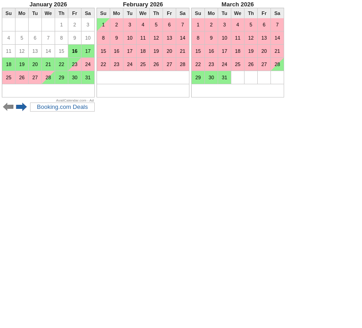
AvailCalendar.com (71, 100)
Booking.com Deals (62, 106)
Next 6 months (21, 107)
